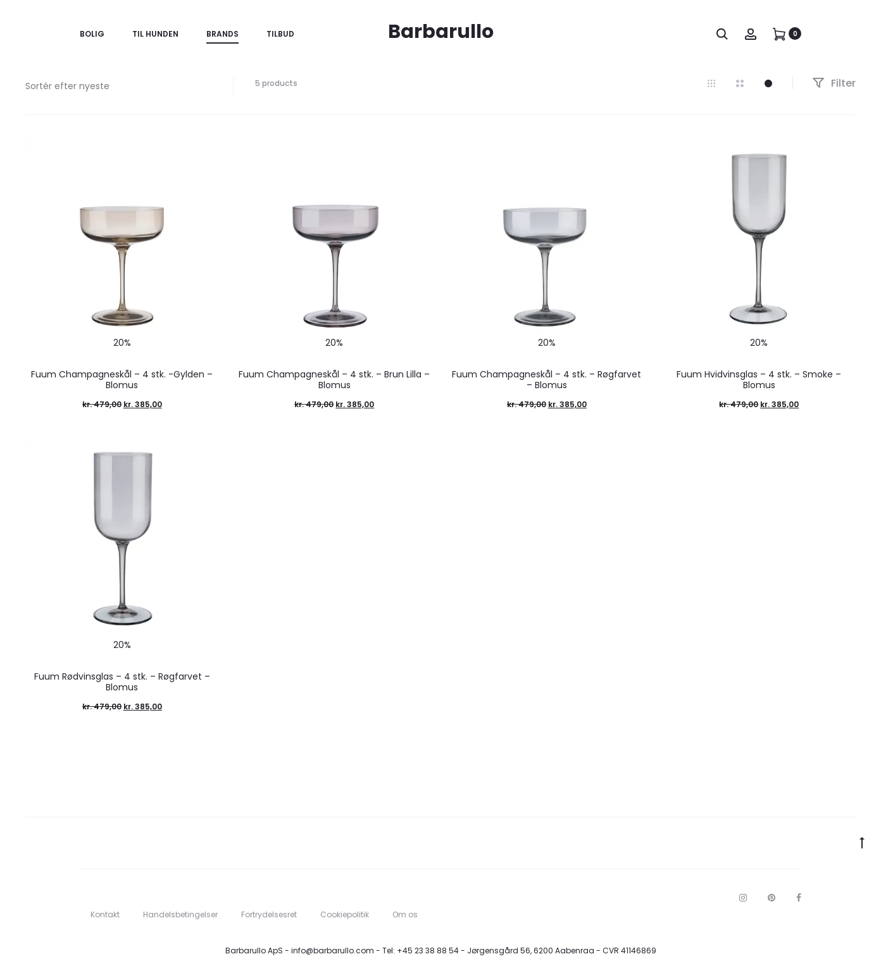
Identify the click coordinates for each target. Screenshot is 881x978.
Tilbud (280, 33)
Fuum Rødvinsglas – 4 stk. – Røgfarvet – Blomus (122, 682)
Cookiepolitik (344, 914)
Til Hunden (155, 33)
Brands (222, 33)
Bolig (92, 33)
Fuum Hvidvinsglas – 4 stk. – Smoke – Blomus (759, 379)
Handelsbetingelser (180, 914)
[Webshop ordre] (119, 85)
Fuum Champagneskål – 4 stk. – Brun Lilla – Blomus (334, 379)
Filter (834, 83)
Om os (405, 914)
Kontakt (105, 914)
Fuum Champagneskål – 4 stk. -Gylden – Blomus (122, 379)
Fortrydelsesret (269, 914)
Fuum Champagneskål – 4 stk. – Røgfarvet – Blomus (546, 379)
